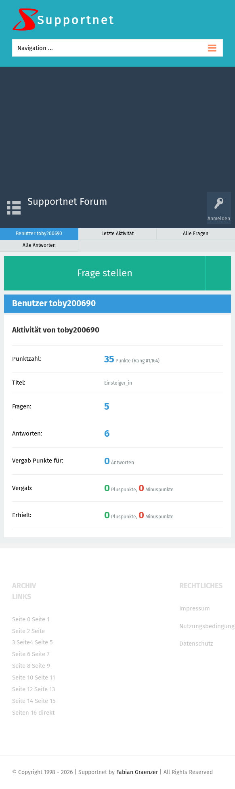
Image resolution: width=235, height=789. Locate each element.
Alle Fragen (195, 233)
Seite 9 (41, 665)
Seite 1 (41, 619)
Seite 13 (44, 689)
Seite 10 (22, 677)
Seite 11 (45, 677)
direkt (46, 712)
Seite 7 (41, 654)
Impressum (194, 608)
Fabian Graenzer (137, 772)
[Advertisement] (117, 131)
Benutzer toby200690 (39, 233)
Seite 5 (44, 642)
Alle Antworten (39, 245)
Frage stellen (104, 273)
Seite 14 (22, 701)
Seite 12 (22, 689)
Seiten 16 (24, 712)
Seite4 (25, 642)
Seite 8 (21, 665)
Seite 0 (21, 619)
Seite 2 (21, 631)
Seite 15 (45, 701)
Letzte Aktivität (117, 233)
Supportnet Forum (67, 201)
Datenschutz (196, 643)
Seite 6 (21, 654)
